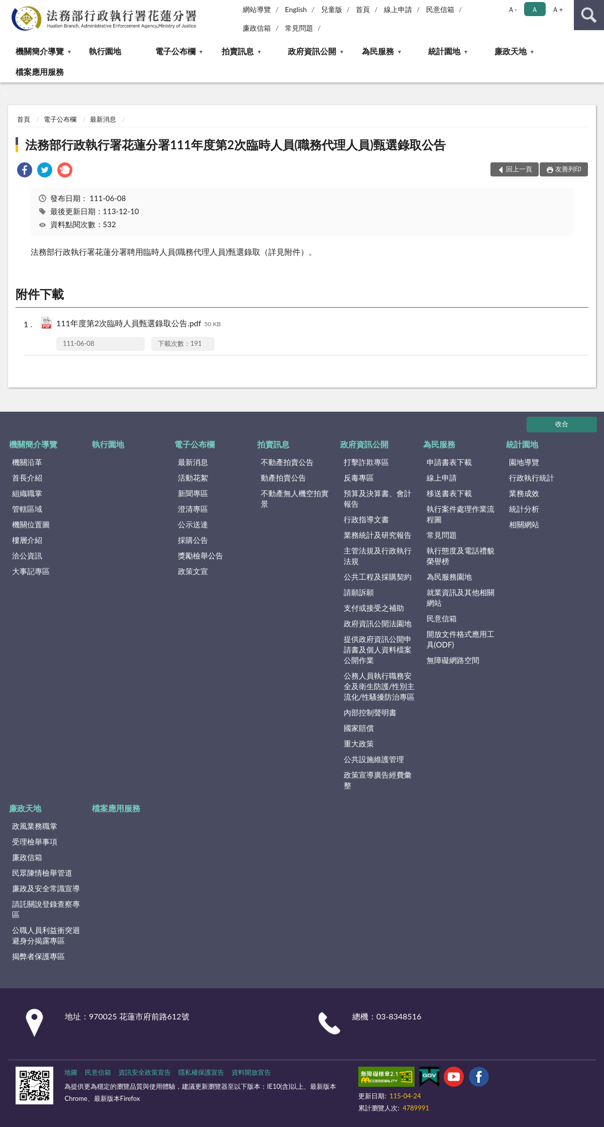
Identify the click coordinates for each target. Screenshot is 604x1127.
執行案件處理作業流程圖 (460, 514)
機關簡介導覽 (40, 51)
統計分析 (524, 508)
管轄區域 (27, 508)
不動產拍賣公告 (287, 461)
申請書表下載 (449, 461)
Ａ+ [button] (557, 9)
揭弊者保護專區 (38, 956)
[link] (24, 171)
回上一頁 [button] (519, 169)
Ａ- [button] (512, 9)
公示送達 (193, 524)
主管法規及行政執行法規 (378, 556)
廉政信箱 (257, 28)
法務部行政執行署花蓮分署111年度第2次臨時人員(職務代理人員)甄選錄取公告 (235, 144)
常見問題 (299, 28)
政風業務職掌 (34, 825)
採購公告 (193, 539)
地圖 (70, 1072)
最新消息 (103, 119)
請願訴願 (359, 592)
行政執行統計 (531, 477)
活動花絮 (193, 477)
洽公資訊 (27, 555)
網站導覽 (257, 9)
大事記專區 (31, 571)
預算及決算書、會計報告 (378, 498)
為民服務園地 (449, 576)
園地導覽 (524, 461)
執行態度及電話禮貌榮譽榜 (460, 556)
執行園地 (105, 51)
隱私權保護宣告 (201, 1072)
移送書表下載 (449, 493)
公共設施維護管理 (374, 759)
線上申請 (398, 9)
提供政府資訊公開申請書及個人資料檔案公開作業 (378, 649)
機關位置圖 (31, 524)
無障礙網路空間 (453, 660)
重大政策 (359, 743)
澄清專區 (193, 508)
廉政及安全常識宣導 (46, 888)
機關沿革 (27, 461)
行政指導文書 (366, 519)
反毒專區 (359, 477)
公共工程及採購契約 (378, 576)
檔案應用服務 (40, 71)
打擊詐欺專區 (366, 461)
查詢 (589, 15)
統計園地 (444, 51)
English (296, 9)
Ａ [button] (534, 9)
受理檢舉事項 (34, 841)
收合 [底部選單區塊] (561, 424)
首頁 (363, 9)
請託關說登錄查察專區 (46, 909)
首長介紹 (27, 477)
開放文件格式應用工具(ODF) (460, 639)
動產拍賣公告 (283, 477)
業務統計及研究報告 (378, 534)
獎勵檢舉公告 (200, 555)
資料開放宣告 (251, 1072)
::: (8, 8)
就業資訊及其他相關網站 (460, 597)
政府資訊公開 (312, 51)
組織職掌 (27, 493)
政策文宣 (193, 571)
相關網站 (524, 524)
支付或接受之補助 (374, 607)
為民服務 (378, 51)
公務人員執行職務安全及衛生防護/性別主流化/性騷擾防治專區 (379, 686)
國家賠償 (359, 727)
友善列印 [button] (568, 169)
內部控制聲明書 (370, 712)
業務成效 (524, 493)
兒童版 (331, 9)
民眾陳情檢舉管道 (42, 872)
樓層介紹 (27, 539)
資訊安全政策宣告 (145, 1072)
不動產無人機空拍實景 (295, 498)
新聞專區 (193, 493)
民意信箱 (440, 9)
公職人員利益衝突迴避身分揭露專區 (46, 935)
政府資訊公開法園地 (378, 623)
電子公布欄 (175, 51)
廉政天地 (510, 51)
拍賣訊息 (238, 51)
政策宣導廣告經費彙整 (378, 780)
